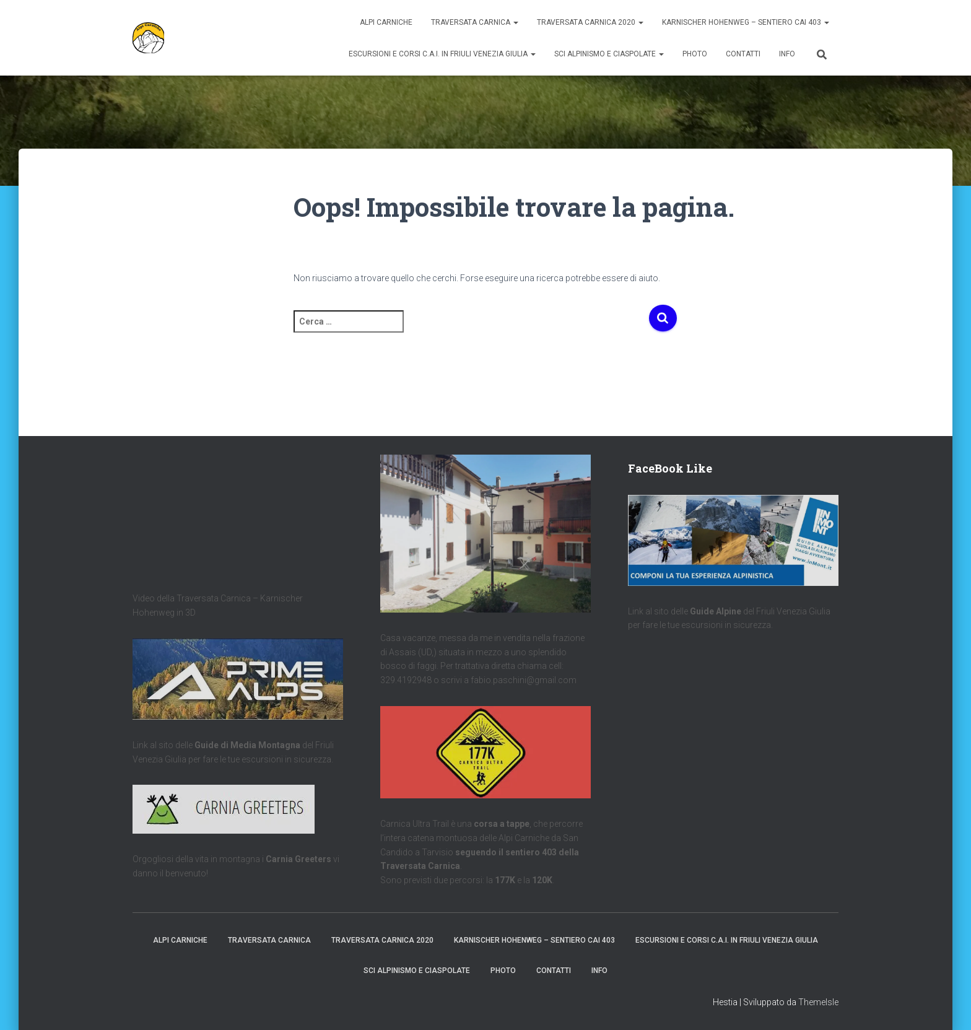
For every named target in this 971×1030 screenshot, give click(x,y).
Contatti (743, 54)
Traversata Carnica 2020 (590, 22)
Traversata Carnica (474, 22)
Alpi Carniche (386, 22)
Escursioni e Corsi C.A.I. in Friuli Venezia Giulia (442, 54)
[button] (515, 22)
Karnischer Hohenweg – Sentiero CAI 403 (745, 22)
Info (787, 54)
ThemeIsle (818, 1002)
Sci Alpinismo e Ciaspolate (609, 54)
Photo (694, 54)
